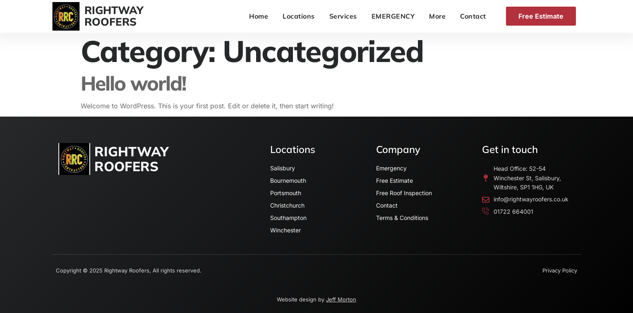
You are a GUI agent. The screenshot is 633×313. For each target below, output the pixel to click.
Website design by (316, 299)
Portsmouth (285, 192)
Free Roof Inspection (404, 192)
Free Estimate (394, 180)
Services (343, 16)
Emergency (391, 168)
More (437, 16)
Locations (299, 16)
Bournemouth (288, 180)
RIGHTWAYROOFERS (114, 16)
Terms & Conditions (402, 217)
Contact (473, 16)
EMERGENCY (393, 16)
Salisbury (282, 168)
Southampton (288, 217)
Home (258, 16)
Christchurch (287, 205)
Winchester (285, 230)
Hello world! (133, 83)
